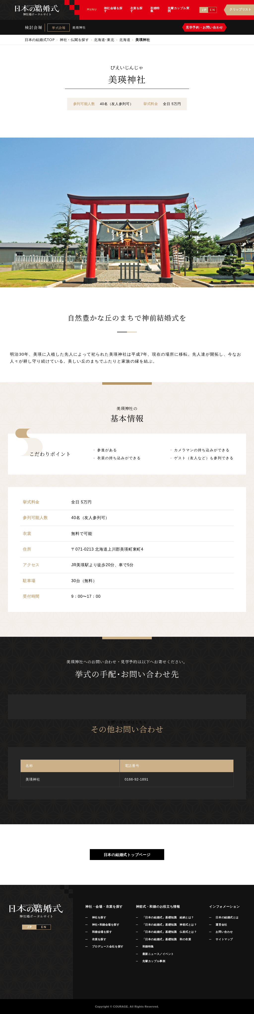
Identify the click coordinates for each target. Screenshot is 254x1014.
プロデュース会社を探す (108, 946)
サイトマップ (224, 939)
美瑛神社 (79, 27)
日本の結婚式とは (227, 917)
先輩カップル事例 (153, 961)
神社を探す (99, 917)
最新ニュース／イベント (158, 953)
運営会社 (221, 924)
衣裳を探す (99, 939)
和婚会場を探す (102, 931)
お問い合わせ (224, 931)
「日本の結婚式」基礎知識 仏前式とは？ (169, 931)
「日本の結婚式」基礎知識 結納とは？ (168, 917)
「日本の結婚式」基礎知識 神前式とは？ (169, 924)
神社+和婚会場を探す (106, 924)
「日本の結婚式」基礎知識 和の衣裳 (166, 939)
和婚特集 (148, 946)
